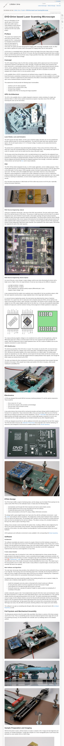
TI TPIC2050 (42, 414)
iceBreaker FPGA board (28, 422)
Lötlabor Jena (17, 10)
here (22, 161)
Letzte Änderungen (42, 5)
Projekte (23, 10)
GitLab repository (45, 424)
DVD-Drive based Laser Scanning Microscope (37, 10)
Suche (60, 3)
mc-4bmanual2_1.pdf (14, 559)
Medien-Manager (51, 5)
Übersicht (58, 5)
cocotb (8, 516)
